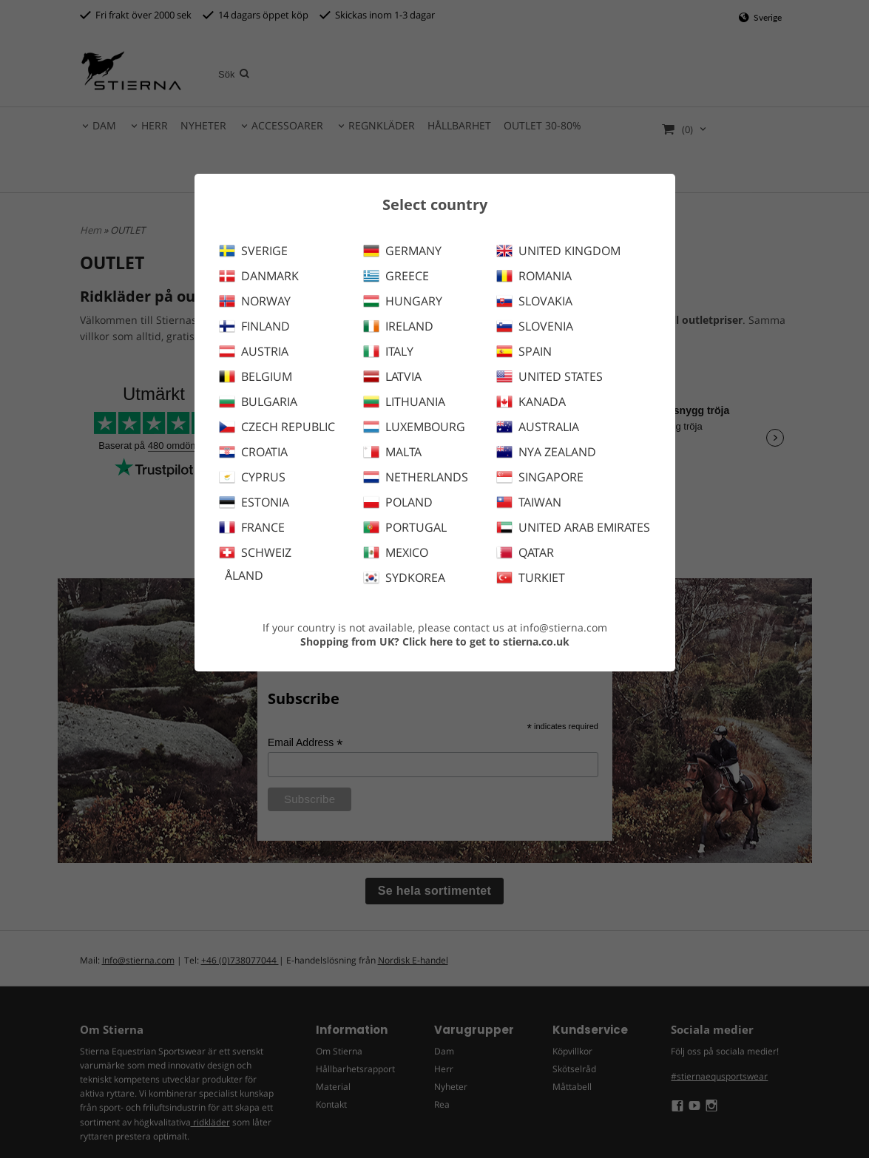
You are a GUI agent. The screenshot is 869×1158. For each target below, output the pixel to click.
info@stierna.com (563, 627)
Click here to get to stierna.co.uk (485, 641)
